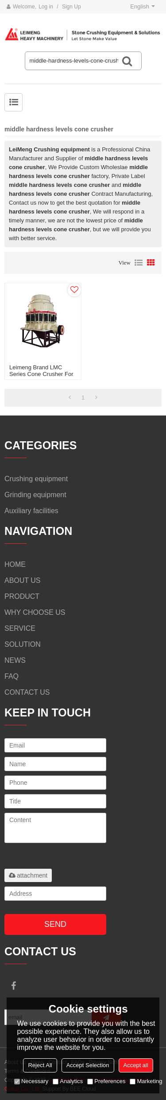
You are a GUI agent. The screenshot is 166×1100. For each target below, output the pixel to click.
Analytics (68, 1081)
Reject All (40, 1065)
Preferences (106, 1081)
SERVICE (19, 628)
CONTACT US (27, 692)
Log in (46, 7)
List (138, 262)
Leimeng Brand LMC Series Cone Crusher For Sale (41, 374)
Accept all (136, 1065)
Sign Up (71, 7)
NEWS (15, 660)
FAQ (11, 676)
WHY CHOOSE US (35, 612)
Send (55, 924)
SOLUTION (22, 644)
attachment (28, 875)
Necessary (31, 1081)
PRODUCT (21, 596)
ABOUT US (22, 580)
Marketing (146, 1081)
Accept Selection (87, 1065)
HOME (15, 564)
